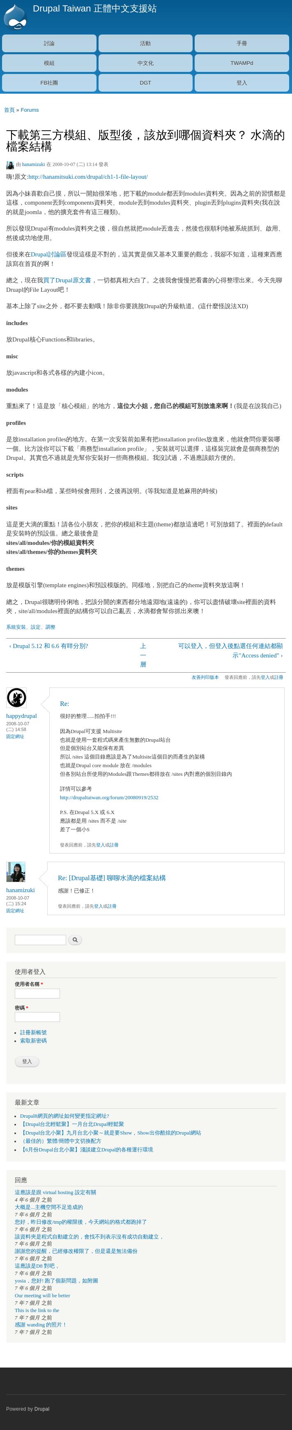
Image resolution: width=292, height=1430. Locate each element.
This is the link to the (37, 1310)
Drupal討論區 (49, 254)
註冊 (278, 677)
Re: (64, 704)
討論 (49, 43)
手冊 (242, 43)
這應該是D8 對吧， (37, 1266)
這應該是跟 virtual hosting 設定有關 (55, 1192)
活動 (145, 43)
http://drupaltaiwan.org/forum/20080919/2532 (109, 797)
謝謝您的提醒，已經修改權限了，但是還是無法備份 (76, 1251)
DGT (145, 83)
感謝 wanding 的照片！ (41, 1325)
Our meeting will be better (42, 1296)
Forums (30, 110)
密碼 (21, 1008)
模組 (49, 63)
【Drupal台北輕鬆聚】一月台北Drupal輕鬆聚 (72, 1124)
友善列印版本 (205, 677)
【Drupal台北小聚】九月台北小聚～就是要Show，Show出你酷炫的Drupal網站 (110, 1133)
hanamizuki (33, 164)
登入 (242, 83)
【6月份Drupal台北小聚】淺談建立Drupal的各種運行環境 (86, 1150)
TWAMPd (241, 63)
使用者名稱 (29, 984)
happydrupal (21, 716)
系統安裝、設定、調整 (30, 627)
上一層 (143, 655)
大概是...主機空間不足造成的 (49, 1207)
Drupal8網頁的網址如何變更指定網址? (64, 1116)
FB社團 (49, 83)
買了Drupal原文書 (67, 280)
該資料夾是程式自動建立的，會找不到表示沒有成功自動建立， (89, 1237)
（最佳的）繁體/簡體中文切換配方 (61, 1141)
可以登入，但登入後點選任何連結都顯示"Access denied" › (230, 651)
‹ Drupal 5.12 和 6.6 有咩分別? (48, 646)
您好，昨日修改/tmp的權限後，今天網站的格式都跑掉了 (81, 1222)
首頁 (9, 110)
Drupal (42, 1409)
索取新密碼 (33, 1041)
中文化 (146, 63)
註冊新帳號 (33, 1033)
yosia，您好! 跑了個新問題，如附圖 (56, 1281)
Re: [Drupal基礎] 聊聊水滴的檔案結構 (112, 878)
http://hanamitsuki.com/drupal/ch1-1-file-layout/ (88, 176)
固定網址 (15, 736)
